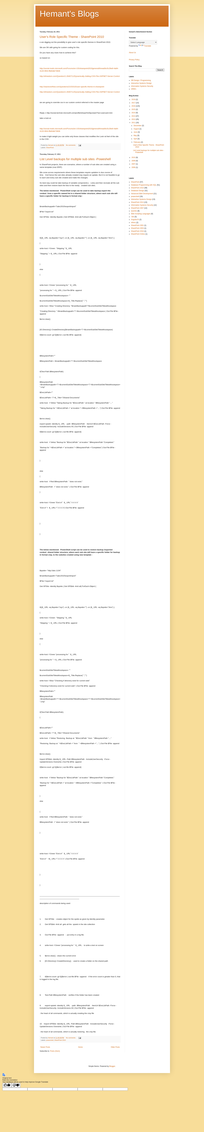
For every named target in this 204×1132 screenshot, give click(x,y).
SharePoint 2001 (137, 225)
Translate (144, 46)
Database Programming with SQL (143, 185)
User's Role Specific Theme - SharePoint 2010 (72, 37)
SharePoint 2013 (137, 202)
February (137, 142)
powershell (50, 1040)
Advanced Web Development (142, 194)
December (138, 126)
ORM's (133, 89)
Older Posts (115, 1047)
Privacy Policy (134, 60)
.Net (132, 217)
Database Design (137, 191)
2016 (134, 106)
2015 (134, 109)
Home (80, 1047)
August (136, 129)
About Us (132, 53)
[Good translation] (6, 1085)
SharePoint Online (138, 234)
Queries (134, 211)
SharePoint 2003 (137, 228)
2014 (134, 113)
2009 (134, 161)
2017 (134, 103)
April (135, 139)
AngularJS (135, 220)
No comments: (71, 145)
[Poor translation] (16, 1085)
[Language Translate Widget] (143, 42)
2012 (134, 119)
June (136, 132)
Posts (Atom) (55, 1051)
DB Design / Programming (141, 80)
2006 (134, 167)
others (133, 223)
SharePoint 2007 (137, 208)
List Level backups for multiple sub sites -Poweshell (75, 159)
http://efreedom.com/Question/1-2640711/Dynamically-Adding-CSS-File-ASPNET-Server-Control (80, 76)
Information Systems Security (142, 86)
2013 (134, 116)
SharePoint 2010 (60, 1040)
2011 (134, 123)
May (135, 135)
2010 (134, 157)
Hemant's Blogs (69, 13)
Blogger (112, 1066)
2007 (134, 164)
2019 (134, 99)
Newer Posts (45, 1047)
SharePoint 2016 (137, 231)
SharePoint (50, 147)
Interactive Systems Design (141, 83)
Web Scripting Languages (140, 214)
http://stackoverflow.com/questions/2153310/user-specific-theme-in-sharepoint (72, 87)
